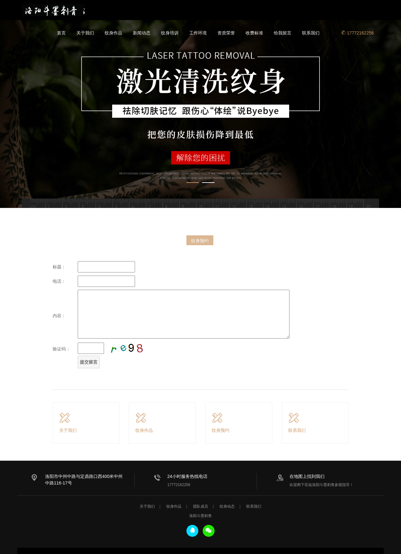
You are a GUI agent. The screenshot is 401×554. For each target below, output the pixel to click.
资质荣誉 (226, 32)
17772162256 (357, 32)
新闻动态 (141, 32)
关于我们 (85, 32)
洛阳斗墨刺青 (53, 10)
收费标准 (254, 32)
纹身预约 (200, 243)
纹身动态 (227, 506)
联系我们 (311, 32)
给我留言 (282, 32)
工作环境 (198, 32)
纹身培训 (170, 32)
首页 (61, 32)
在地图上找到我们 (307, 476)
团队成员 (200, 506)
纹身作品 (113, 32)
